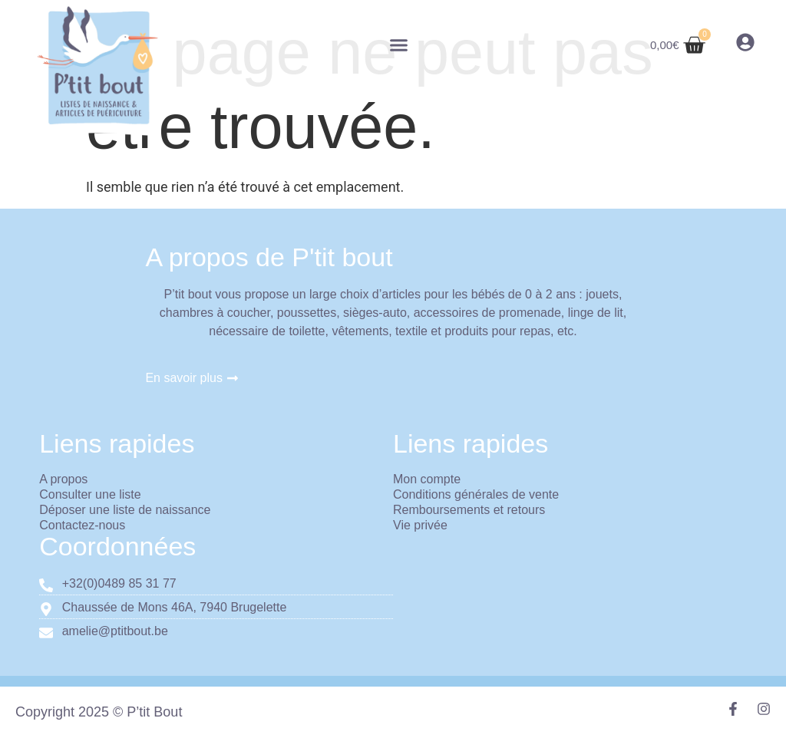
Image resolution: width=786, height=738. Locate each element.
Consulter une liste (90, 494)
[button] (399, 45)
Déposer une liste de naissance (124, 509)
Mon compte (427, 479)
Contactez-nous (82, 525)
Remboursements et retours (469, 509)
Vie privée (420, 525)
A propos (63, 479)
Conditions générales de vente (476, 494)
